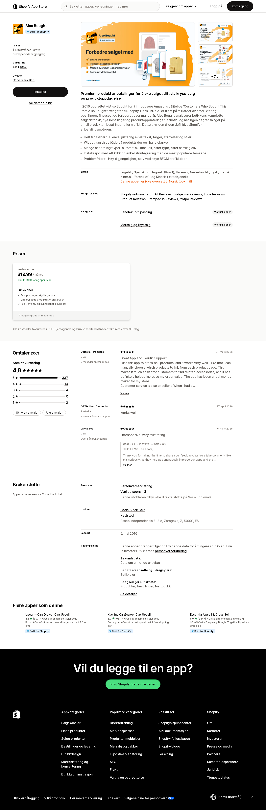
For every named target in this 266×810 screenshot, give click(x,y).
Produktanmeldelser (125, 739)
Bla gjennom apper (180, 6)
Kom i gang (240, 6)
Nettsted (127, 515)
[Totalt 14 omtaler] (66, 384)
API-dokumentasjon (173, 731)
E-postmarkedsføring (126, 754)
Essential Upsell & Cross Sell (210, 614)
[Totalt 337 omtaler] (65, 378)
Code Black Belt (24, 80)
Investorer (215, 739)
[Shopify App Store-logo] (30, 6)
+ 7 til (215, 76)
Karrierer (213, 731)
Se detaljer (128, 594)
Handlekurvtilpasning (136, 212)
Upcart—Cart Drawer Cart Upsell (47, 614)
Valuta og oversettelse (127, 777)
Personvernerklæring (136, 486)
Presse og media (219, 746)
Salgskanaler (71, 723)
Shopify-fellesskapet (174, 739)
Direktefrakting (121, 723)
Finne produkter (73, 731)
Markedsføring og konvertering (74, 764)
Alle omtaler (54, 412)
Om (209, 723)
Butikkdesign (71, 754)
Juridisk (213, 770)
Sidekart (113, 798)
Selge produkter (73, 739)
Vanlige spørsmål (133, 492)
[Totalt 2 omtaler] (67, 403)
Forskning (165, 754)
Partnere (213, 754)
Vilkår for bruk (54, 798)
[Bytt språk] (235, 797)
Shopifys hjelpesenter (174, 723)
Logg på (216, 6)
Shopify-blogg (169, 746)
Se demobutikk (40, 103)
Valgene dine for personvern (145, 798)
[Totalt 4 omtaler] (67, 390)
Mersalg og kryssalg (135, 225)
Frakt (114, 770)
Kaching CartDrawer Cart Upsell (129, 614)
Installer (40, 92)
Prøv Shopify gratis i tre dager (133, 684)
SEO (113, 762)
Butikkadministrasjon (77, 774)
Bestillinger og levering (78, 746)
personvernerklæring (171, 551)
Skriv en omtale (26, 412)
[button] (51, 623)
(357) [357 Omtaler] (23, 67)
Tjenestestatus (218, 777)
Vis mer (124, 393)
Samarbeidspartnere (222, 762)
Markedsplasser (122, 731)
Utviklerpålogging (26, 798)
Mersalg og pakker (124, 746)
